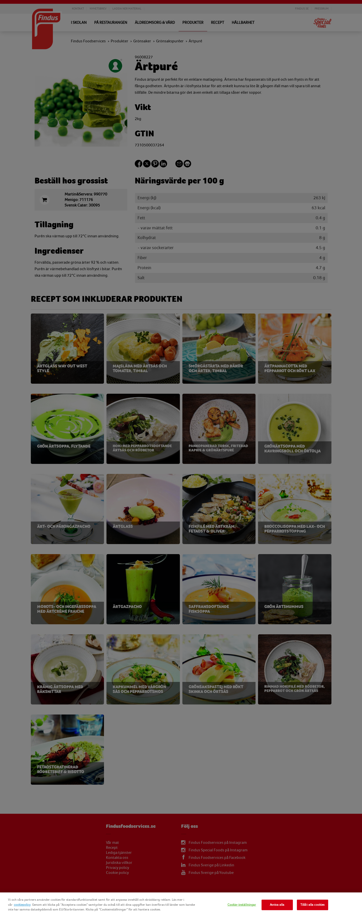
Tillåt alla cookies (312, 904)
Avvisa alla (277, 904)
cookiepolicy (22, 904)
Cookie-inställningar (241, 904)
